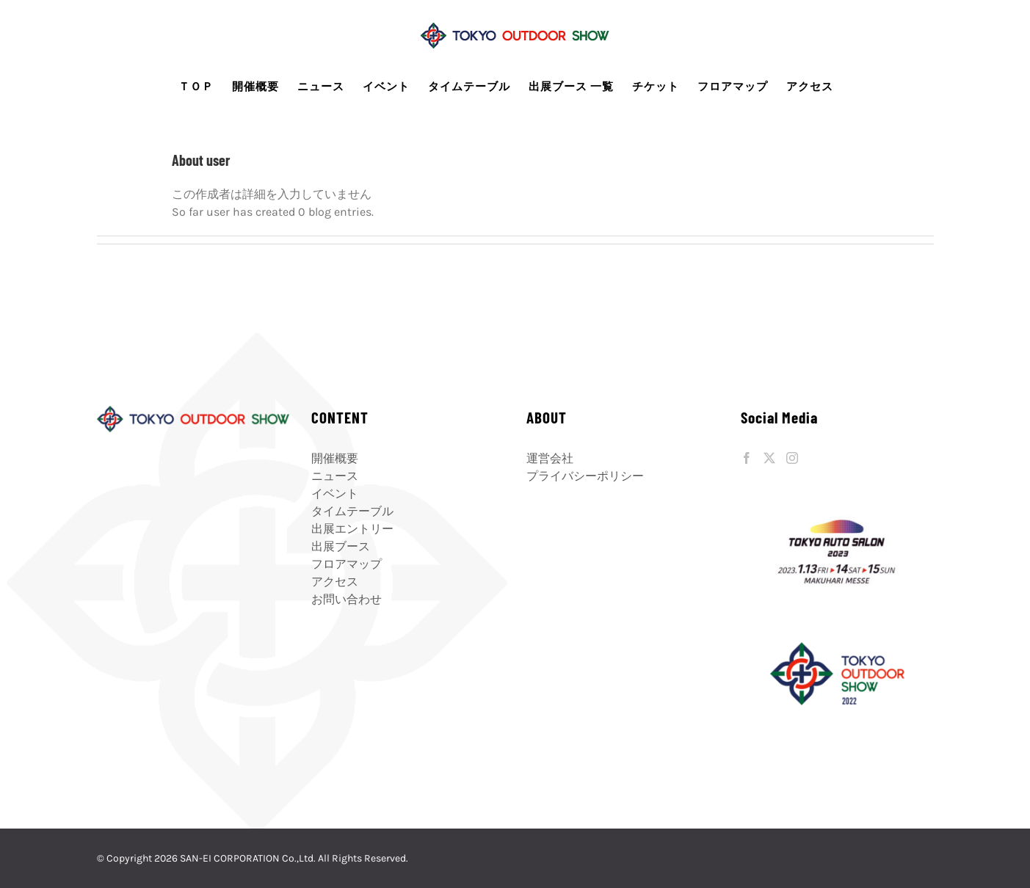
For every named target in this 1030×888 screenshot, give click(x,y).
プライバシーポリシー (585, 476)
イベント (334, 494)
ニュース (334, 476)
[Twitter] (769, 458)
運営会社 (549, 458)
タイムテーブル (352, 511)
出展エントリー (352, 529)
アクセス (334, 582)
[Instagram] (792, 458)
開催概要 (334, 458)
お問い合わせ (346, 599)
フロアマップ (346, 564)
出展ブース (340, 546)
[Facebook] (746, 458)
